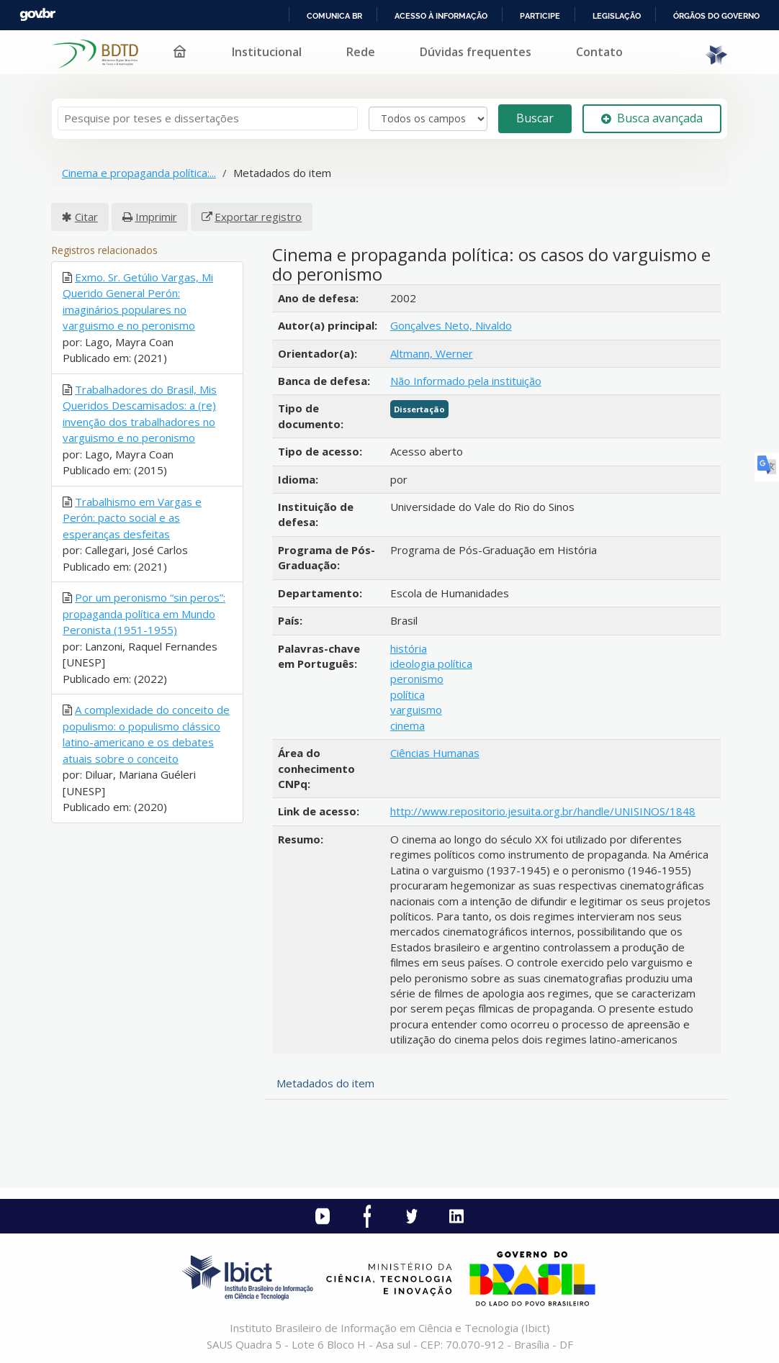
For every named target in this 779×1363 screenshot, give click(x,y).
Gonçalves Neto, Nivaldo (451, 325)
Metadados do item (325, 1083)
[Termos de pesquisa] (208, 118)
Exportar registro (258, 216)
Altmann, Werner (431, 353)
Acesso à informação (441, 16)
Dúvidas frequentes (475, 52)
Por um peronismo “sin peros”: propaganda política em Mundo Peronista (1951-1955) (144, 613)
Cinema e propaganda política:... (139, 173)
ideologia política (431, 663)
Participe (540, 16)
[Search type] (428, 119)
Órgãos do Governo (716, 16)
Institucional (267, 52)
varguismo (416, 709)
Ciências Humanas (434, 753)
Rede (360, 52)
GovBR (37, 15)
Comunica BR (334, 16)
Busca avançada (652, 118)
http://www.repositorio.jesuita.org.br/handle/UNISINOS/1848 (542, 811)
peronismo (416, 678)
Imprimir (156, 216)
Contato (599, 52)
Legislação (617, 16)
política (407, 694)
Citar (86, 216)
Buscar (535, 118)
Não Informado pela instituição (465, 380)
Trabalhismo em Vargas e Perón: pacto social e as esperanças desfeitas (132, 517)
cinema (407, 725)
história (408, 648)
